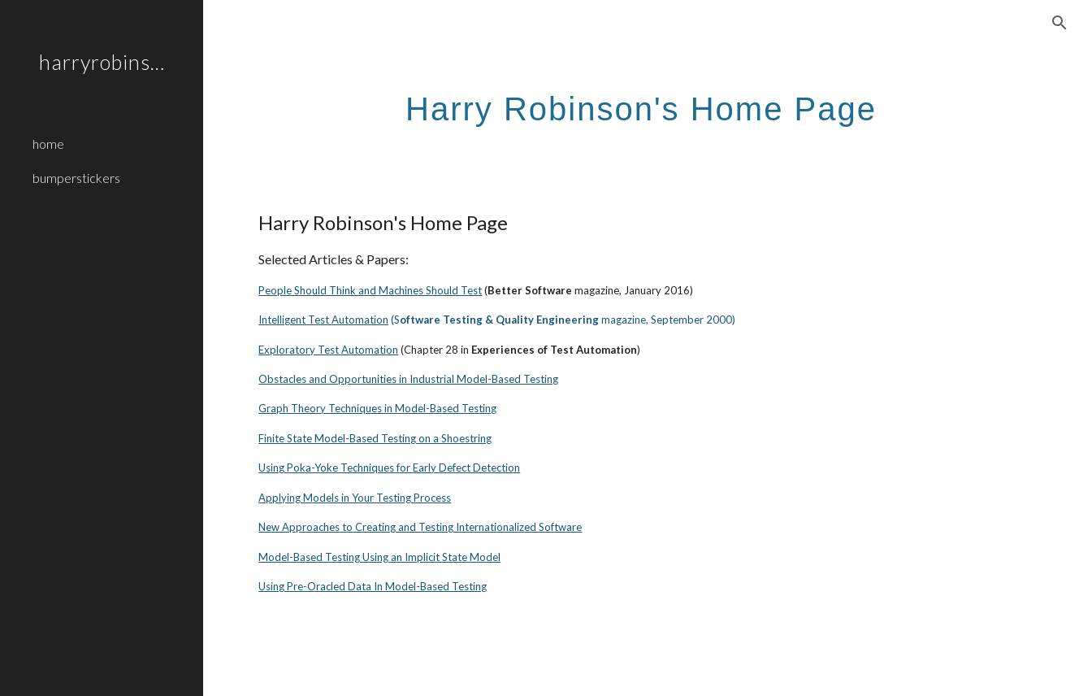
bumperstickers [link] (76, 177)
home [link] (48, 143)
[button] (1059, 22)
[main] (641, 101)
